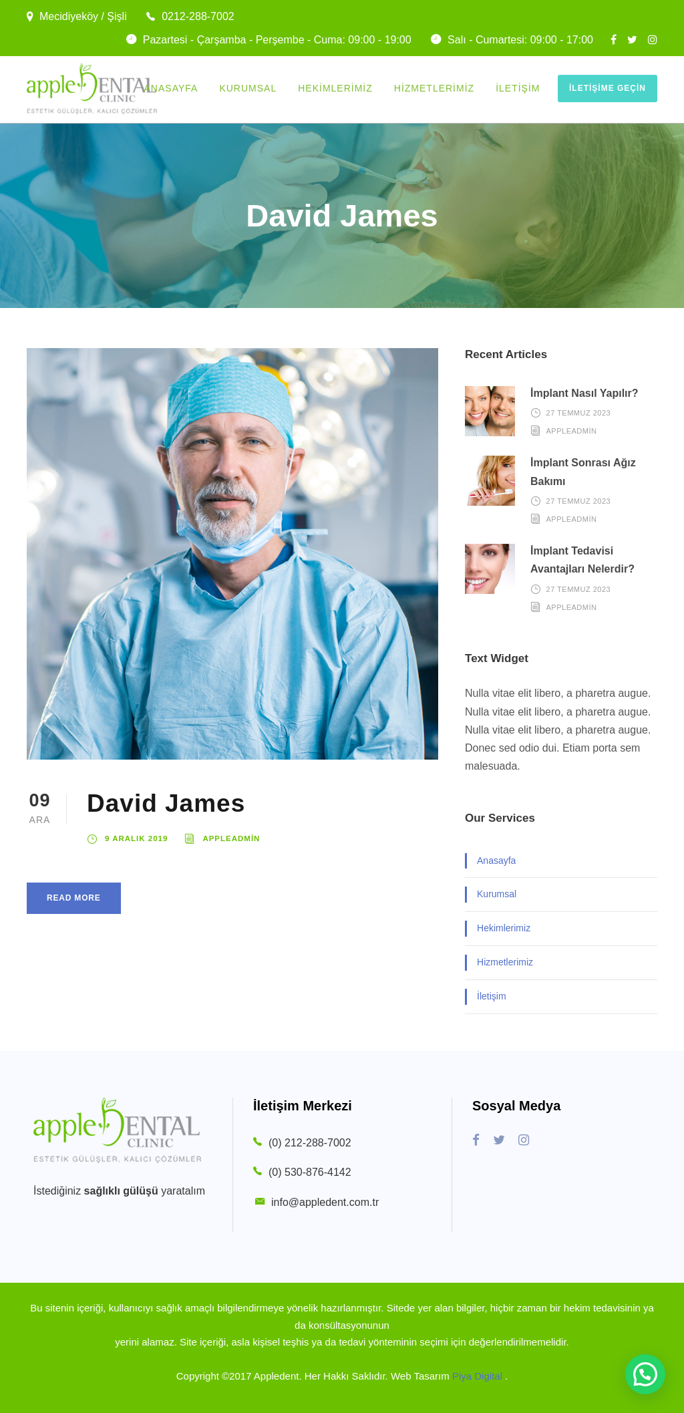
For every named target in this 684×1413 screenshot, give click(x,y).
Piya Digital (478, 1376)
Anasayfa (171, 88)
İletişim (518, 88)
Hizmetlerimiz (434, 88)
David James (166, 803)
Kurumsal (248, 88)
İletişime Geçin (607, 88)
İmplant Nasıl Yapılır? (584, 393)
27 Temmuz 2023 (578, 413)
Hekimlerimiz (335, 88)
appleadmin (231, 838)
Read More (74, 898)
